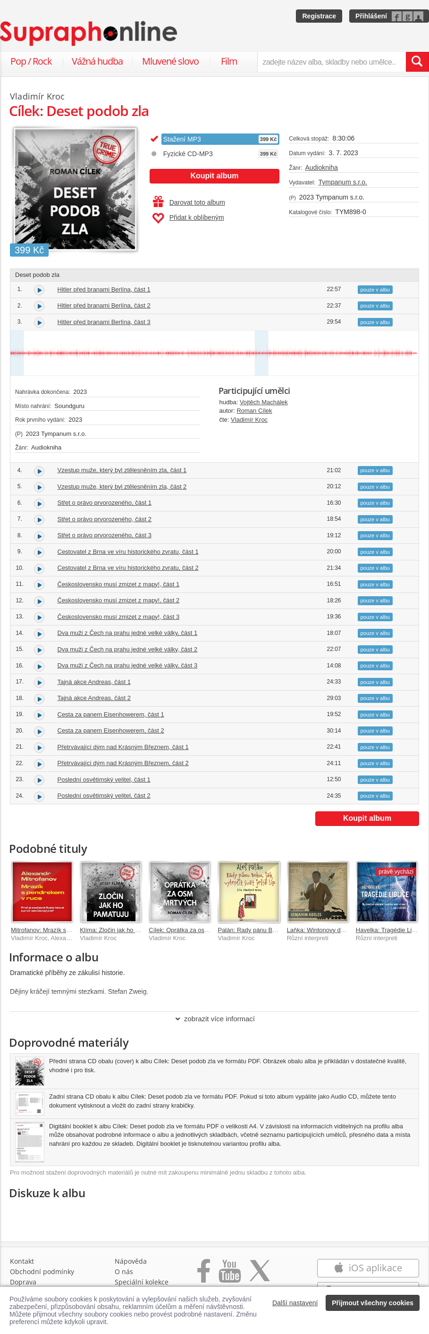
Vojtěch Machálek (264, 402)
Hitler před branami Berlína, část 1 (104, 289)
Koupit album (214, 176)
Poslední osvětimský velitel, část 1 (104, 779)
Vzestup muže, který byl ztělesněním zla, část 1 (122, 470)
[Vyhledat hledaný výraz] (417, 62)
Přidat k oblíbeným (188, 218)
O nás (124, 1271)
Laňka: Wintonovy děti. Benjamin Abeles (341, 930)
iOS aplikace (368, 1267)
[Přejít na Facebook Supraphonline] (203, 1276)
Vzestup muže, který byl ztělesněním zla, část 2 (122, 486)
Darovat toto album (189, 202)
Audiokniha (321, 167)
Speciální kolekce (141, 1281)
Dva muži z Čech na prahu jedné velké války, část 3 (128, 665)
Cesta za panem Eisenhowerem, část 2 (111, 730)
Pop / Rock (31, 61)
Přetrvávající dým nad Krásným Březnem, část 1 (123, 746)
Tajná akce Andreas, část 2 (94, 697)
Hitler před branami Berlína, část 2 (104, 305)
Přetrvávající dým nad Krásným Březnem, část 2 (123, 763)
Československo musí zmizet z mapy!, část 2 (119, 600)
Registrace (319, 16)
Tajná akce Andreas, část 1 (94, 681)
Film (229, 61)
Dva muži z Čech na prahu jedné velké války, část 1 (128, 632)
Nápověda (131, 1261)
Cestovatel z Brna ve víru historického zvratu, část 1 (128, 551)
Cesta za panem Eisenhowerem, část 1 (111, 714)
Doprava (23, 1281)
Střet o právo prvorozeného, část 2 (104, 519)
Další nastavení (295, 1303)
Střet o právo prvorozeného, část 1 (104, 502)
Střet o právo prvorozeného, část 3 (104, 535)
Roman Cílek (254, 410)
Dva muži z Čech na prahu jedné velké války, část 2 (128, 649)
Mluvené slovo (170, 61)
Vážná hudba (97, 61)
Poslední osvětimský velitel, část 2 (104, 795)
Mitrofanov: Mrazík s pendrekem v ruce (64, 930)
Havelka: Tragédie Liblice (390, 930)
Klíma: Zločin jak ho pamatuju (120, 930)
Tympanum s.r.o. (343, 182)
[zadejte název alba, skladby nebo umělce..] (331, 62)
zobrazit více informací (214, 1019)
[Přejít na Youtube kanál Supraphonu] (229, 1276)
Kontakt (22, 1261)
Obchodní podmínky (42, 1271)
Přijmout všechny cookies (372, 1303)
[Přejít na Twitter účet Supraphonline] (259, 1276)
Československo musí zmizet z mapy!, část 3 (119, 616)
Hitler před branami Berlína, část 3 (104, 321)
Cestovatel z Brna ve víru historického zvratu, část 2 (128, 567)
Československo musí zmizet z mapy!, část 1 (119, 584)
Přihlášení (371, 16)
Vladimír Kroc (249, 419)
